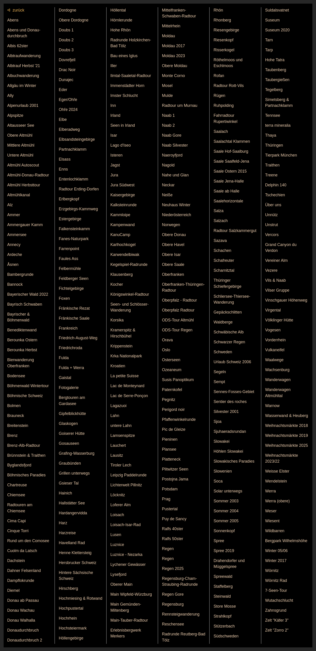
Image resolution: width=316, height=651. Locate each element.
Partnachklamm (72, 149)
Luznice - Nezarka (126, 554)
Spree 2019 (223, 550)
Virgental (273, 310)
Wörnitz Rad (276, 580)
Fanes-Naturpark (74, 239)
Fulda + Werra (71, 367)
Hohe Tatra (275, 60)
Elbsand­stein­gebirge (77, 139)
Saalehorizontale (228, 201)
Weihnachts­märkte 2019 (286, 435)
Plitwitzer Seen (175, 469)
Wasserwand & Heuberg (286, 415)
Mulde (167, 95)
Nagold (168, 165)
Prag (166, 499)
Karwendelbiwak (124, 254)
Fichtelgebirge (71, 288)
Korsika (117, 320)
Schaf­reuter (223, 260)
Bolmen (14, 405)
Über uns (273, 205)
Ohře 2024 (68, 109)
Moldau (168, 36)
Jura (114, 175)
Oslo (166, 350)
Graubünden (70, 463)
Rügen (219, 95)
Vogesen (273, 330)
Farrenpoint (69, 248)
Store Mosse (224, 606)
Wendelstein (276, 481)
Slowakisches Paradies (233, 461)
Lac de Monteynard (127, 386)
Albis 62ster (17, 46)
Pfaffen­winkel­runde (179, 419)
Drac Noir (67, 70)
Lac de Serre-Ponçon (129, 395)
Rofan (218, 75)
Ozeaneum (171, 370)
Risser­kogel (223, 50)
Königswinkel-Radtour (129, 294)
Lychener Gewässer (128, 564)
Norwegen (171, 224)
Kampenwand (122, 224)
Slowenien (222, 471)
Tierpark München (281, 155)
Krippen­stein (121, 346)
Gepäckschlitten (227, 312)
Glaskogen (68, 423)
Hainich (65, 493)
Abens (13, 20)
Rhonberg (222, 20)
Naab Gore (171, 135)
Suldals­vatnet (277, 10)
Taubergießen (277, 79)
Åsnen (13, 264)
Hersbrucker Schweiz (77, 562)
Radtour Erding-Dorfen (79, 189)
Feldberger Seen (73, 278)
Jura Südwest (122, 185)
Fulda (64, 358)
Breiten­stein (17, 425)
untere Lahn (121, 425)
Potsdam (170, 489)
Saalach (220, 131)
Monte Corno (173, 75)
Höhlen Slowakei (228, 451)
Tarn (269, 40)
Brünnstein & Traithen (26, 455)
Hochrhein (68, 618)
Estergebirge (70, 219)
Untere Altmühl (20, 155)
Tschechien (275, 195)
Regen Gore (173, 594)
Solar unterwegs (227, 491)
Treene (271, 175)
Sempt (219, 381)
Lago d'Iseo (120, 145)
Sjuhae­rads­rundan (229, 431)
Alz (10, 205)
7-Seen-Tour (276, 590)
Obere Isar (171, 254)
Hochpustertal (71, 608)
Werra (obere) (277, 501)
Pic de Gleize (173, 429)
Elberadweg (69, 129)
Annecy (14, 244)
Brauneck (15, 415)
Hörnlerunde (121, 20)
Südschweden (226, 636)
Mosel (167, 85)
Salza (218, 210)
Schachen (222, 250)
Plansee (169, 449)
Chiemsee (16, 495)
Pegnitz (168, 399)
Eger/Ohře (68, 99)
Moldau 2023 (173, 56)
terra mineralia (277, 125)
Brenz (12, 435)
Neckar (168, 185)
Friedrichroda (70, 348)
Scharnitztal (223, 270)
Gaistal (65, 377)
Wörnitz (272, 570)
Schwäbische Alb (228, 332)
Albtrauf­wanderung (24, 56)
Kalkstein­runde (123, 205)
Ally (10, 95)
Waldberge (222, 322)
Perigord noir (173, 409)
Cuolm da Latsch (22, 550)
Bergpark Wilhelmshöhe (286, 541)
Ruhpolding (223, 105)
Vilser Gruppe (277, 290)
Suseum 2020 (277, 30)
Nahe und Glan (175, 175)
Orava (167, 340)
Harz (63, 523)
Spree (218, 541)
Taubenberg (275, 70)
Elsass (64, 159)
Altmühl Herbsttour (23, 185)
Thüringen (274, 145)
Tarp (269, 50)
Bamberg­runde (20, 274)
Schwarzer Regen (229, 342)
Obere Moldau (174, 65)
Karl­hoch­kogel (123, 244)
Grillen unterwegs (74, 473)
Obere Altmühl (19, 135)
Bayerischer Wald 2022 (27, 294)
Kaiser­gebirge (122, 195)
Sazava (220, 240)
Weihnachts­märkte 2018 (286, 425)
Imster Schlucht (124, 95)
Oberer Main (121, 584)
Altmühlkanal (18, 195)
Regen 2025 (173, 568)
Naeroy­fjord (172, 155)
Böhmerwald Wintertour (28, 386)
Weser (271, 511)
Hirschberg (68, 588)
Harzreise (67, 533)
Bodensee (16, 376)
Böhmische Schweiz (25, 395)
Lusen (115, 534)
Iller (113, 65)
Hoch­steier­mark (73, 628)
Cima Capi (16, 521)
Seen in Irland (122, 125)
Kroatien (117, 366)
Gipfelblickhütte (72, 413)
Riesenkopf (223, 40)
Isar (113, 135)
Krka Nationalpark (126, 356)
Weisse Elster (277, 471)
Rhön (218, 10)
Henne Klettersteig (75, 552)
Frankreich (68, 328)
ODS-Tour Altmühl (178, 320)
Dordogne (67, 10)
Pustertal (170, 509)
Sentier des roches (230, 401)
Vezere (271, 270)
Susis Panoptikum (178, 379)
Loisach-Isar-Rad (125, 524)
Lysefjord (118, 574)
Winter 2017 (276, 560)
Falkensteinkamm (74, 229)
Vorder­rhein (275, 340)
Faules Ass (68, 258)
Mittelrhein (171, 26)
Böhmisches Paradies (26, 475)
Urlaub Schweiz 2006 (232, 362)
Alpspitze (15, 115)
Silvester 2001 (226, 411)
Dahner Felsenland (24, 570)
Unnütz (271, 215)
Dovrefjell (67, 60)
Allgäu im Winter (21, 85)
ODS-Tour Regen (177, 330)
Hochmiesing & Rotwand (80, 598)
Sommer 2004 (226, 511)
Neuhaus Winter (176, 205)
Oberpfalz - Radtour (179, 300)
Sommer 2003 (226, 501)
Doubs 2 (66, 40)
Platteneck (171, 459)
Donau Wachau (21, 610)
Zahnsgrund (275, 610)
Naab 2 (168, 125)
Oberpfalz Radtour (178, 310)
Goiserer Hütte (71, 433)
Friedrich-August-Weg (78, 338)
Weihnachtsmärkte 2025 (286, 445)
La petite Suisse (124, 376)
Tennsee (272, 115)
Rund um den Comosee (28, 541)
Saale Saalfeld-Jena (231, 161)
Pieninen (169, 439)
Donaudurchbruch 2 (24, 640)
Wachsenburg (277, 370)
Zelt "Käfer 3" (276, 620)
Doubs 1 (66, 30)
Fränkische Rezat (74, 308)
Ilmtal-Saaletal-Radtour (130, 75)
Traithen (272, 165)
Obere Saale (173, 264)
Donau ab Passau (23, 600)
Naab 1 (168, 115)
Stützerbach (224, 626)
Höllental (118, 10)
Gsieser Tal (69, 483)
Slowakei (221, 441)
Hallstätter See (72, 503)
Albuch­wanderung (23, 75)
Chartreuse (17, 485)
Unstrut (271, 224)
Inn (113, 105)
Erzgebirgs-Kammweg (78, 209)
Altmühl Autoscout (23, 165)
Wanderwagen (278, 379)
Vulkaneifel (274, 350)
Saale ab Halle (226, 191)
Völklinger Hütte (279, 320)
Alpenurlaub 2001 (22, 105)
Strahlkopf (222, 616)
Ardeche (14, 254)
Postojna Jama (175, 479)
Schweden (222, 352)
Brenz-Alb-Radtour (23, 445)
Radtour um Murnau (179, 105)
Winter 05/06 (276, 550)
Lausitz (116, 455)
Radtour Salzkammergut (234, 230)
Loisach (117, 515)
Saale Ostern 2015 (230, 171)
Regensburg (173, 604)
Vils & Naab (275, 280)
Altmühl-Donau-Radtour (28, 175)
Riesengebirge (226, 30)
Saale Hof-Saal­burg (230, 151)
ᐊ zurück (15, 10)
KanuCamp (120, 234)
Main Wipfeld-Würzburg (131, 594)
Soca (217, 481)
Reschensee (173, 624)
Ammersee (16, 234)
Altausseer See (20, 125)
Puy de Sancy (174, 519)
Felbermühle (70, 268)
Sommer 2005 (226, 521)
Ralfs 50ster (172, 538)
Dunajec (66, 79)
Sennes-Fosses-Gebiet (233, 391)
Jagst (115, 165)
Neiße (167, 195)
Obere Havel (173, 244)
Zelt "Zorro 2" (276, 630)
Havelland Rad (72, 543)
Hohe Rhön (120, 30)
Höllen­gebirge (71, 638)
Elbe (63, 119)
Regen (168, 548)
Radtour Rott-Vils (228, 85)
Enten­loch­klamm (73, 179)
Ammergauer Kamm (25, 224)
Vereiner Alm (276, 260)
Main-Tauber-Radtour (129, 620)
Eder (63, 89)
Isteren (116, 155)
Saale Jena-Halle (228, 181)
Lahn (114, 415)
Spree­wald (222, 576)
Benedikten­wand (22, 330)
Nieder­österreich (176, 215)
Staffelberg (223, 586)
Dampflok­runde (20, 580)
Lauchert (118, 445)
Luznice (117, 544)
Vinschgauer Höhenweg (286, 300)
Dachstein (16, 560)
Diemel (13, 590)
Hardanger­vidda (73, 513)
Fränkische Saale (74, 318)
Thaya (270, 135)
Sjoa (217, 421)
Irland (115, 115)
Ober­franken (173, 274)
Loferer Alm (120, 505)
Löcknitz (117, 495)
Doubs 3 (66, 50)
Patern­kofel (172, 389)
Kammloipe (120, 215)
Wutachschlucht (279, 600)
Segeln (219, 372)
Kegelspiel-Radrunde (128, 264)
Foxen (64, 298)
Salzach (220, 220)
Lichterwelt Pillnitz (126, 485)
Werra (270, 491)
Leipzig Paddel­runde (128, 475)
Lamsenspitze (122, 435)
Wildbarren (274, 531)
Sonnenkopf (224, 531)
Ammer (13, 215)
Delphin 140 (275, 185)
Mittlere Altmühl (20, 145)
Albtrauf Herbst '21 (23, 65)
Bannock (15, 284)
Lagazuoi (118, 405)
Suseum (272, 20)
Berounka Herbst (22, 350)
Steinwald (222, 596)
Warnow (272, 405)
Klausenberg (121, 274)
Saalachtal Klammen (231, 141)
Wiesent (272, 521)
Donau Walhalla (21, 620)
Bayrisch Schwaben (24, 304)
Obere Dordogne (73, 20)
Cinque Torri (18, 531)
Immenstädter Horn (127, 85)
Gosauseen (69, 443)
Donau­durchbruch (23, 630)
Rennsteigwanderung (180, 614)
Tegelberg (274, 89)
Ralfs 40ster (172, 529)
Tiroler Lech (120, 465)
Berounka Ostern (22, 340)
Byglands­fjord (19, 465)
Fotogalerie (69, 387)
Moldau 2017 (173, 46)
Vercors (272, 234)
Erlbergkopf (69, 199)
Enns (63, 169)
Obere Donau (174, 234)
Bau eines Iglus (124, 56)
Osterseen (171, 360)
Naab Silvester (175, 145)
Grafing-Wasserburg (76, 453)
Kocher (116, 284)
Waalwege (274, 360)
